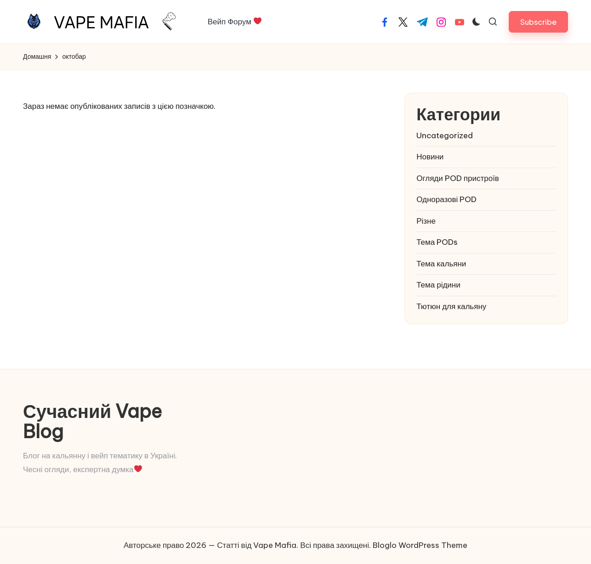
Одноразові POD (446, 199)
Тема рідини (438, 285)
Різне (426, 221)
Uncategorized (444, 135)
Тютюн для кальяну (451, 306)
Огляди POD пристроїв (457, 178)
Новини (429, 157)
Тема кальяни (441, 264)
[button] (538, 22)
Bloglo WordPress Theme (420, 545)
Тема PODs (437, 242)
